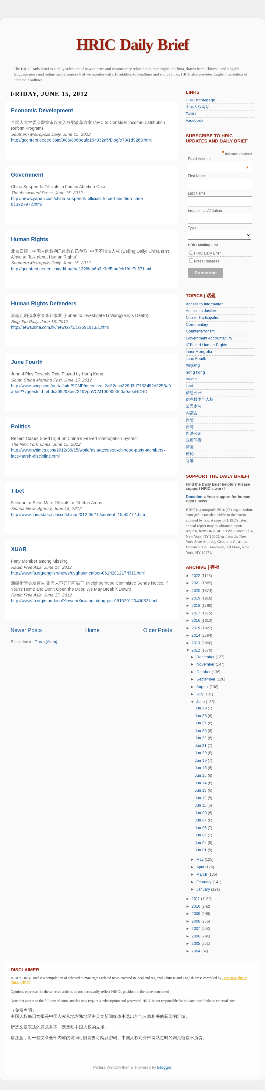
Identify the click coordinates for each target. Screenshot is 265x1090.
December (206, 657)
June (201, 702)
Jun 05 (201, 835)
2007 (196, 928)
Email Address (218, 159)
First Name (197, 176)
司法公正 (194, 433)
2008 (196, 921)
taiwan (191, 379)
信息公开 (194, 393)
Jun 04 (201, 843)
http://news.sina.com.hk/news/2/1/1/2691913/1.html (60, 327)
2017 (196, 613)
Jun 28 (201, 716)
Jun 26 (201, 731)
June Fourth (27, 362)
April (200, 867)
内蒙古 (192, 413)
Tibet (17, 491)
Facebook (194, 120)
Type (192, 228)
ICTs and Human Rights (206, 345)
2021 (196, 583)
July (200, 694)
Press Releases (207, 261)
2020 (196, 591)
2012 (196, 650)
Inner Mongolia (199, 352)
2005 (196, 943)
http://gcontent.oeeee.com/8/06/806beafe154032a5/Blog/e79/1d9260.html (81, 140)
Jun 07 (201, 820)
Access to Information (205, 304)
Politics (20, 427)
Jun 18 (201, 768)
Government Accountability (209, 338)
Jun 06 (201, 828)
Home (92, 630)
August (203, 687)
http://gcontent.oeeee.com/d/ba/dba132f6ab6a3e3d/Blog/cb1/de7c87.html (81, 268)
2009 (196, 914)
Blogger (164, 1067)
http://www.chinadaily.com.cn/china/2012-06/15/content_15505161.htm (78, 514)
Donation (194, 497)
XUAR (18, 549)
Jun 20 (201, 753)
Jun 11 (201, 805)
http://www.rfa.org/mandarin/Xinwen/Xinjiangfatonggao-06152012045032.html (84, 600)
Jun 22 (201, 738)
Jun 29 (201, 708)
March (202, 874)
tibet (189, 386)
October (204, 672)
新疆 (190, 447)
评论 (190, 454)
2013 (196, 643)
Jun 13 (201, 790)
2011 (196, 899)
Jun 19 (201, 760)
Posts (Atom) (46, 642)
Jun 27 (201, 723)
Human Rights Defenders (43, 304)
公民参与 (194, 406)
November (206, 664)
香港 (190, 461)
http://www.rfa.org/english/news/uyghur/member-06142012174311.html (78, 573)
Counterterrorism (200, 331)
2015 (196, 628)
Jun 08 (201, 813)
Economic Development (42, 110)
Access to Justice (201, 311)
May (200, 859)
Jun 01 (201, 850)
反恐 (190, 420)
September (206, 679)
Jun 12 (201, 798)
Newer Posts (26, 630)
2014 (196, 635)
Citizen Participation (203, 317)
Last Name (197, 193)
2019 (196, 598)
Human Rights (29, 239)
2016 (196, 620)
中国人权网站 (198, 107)
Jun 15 (201, 775)
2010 (196, 906)
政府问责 (194, 440)
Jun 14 (201, 783)
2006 (196, 936)
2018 (196, 605)
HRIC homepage (200, 100)
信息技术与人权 (200, 399)
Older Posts (157, 630)
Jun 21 (201, 746)
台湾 (190, 427)
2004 (196, 951)
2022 (196, 576)
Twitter (191, 114)
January (203, 889)
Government (27, 175)
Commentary (197, 324)
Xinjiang (193, 365)
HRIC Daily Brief (132, 44)
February (204, 882)
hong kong (195, 372)
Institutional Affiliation (205, 211)
